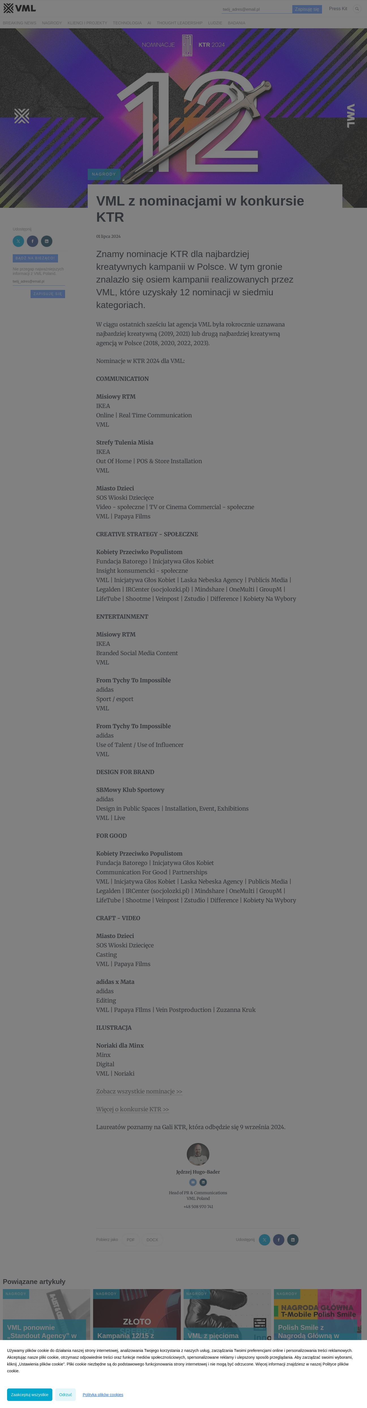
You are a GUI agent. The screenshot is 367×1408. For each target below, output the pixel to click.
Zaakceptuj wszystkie (29, 1394)
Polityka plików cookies (103, 1394)
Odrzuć (65, 1394)
